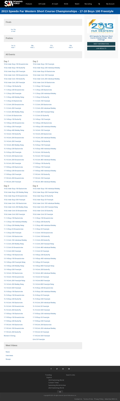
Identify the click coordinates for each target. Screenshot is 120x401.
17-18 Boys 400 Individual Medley (44, 171)
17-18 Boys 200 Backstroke (13, 167)
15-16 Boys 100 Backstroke (13, 291)
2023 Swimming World (56, 388)
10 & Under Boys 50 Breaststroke (15, 196)
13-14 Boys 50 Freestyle (41, 262)
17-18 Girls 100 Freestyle (41, 178)
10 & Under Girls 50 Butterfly (43, 211)
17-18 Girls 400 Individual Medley (44, 182)
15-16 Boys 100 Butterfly (41, 141)
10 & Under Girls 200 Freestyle (14, 82)
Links (73, 375)
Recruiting (88, 4)
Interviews (9, 355)
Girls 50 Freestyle (39, 339)
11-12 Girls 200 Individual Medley (44, 108)
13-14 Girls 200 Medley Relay (14, 284)
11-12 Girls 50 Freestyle (41, 251)
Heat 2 (32, 47)
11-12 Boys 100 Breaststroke (43, 218)
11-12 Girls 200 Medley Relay (14, 244)
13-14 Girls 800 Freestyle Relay (43, 284)
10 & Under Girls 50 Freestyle (43, 214)
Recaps (8, 359)
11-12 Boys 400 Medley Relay (14, 97)
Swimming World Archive (57, 385)
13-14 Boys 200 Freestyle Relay (14, 262)
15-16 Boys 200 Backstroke (13, 149)
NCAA (66, 4)
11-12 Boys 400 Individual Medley (44, 225)
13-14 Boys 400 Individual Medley (44, 258)
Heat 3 (52, 47)
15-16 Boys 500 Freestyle (41, 299)
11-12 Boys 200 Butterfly (41, 222)
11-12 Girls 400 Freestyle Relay (43, 112)
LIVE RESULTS (101, 48)
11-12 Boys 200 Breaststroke (14, 90)
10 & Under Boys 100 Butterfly (14, 68)
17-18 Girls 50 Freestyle (41, 332)
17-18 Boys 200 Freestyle (12, 174)
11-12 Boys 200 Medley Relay (14, 225)
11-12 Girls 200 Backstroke (42, 104)
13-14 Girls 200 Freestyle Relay (14, 280)
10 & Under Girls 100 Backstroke (15, 203)
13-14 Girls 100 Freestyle (41, 130)
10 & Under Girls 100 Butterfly (14, 79)
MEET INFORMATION (101, 44)
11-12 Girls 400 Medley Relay (14, 112)
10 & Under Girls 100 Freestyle (43, 75)
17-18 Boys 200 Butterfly (12, 321)
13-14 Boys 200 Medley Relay (14, 266)
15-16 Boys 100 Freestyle (41, 145)
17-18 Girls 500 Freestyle (41, 336)
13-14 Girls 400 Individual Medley (44, 273)
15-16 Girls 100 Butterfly (41, 152)
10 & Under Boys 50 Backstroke (44, 71)
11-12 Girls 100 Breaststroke (43, 233)
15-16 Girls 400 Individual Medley (44, 160)
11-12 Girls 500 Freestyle (12, 251)
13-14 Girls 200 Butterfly (41, 269)
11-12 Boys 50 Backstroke (13, 101)
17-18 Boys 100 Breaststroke (14, 317)
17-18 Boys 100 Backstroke (13, 314)
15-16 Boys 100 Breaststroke (14, 295)
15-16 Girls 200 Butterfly (12, 310)
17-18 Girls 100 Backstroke (13, 325)
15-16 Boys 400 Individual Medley (44, 149)
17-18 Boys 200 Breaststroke (14, 171)
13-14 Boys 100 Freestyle (41, 119)
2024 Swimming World (56, 380)
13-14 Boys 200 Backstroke (42, 123)
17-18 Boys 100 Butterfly (41, 163)
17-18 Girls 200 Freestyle (12, 182)
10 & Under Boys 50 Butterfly (43, 196)
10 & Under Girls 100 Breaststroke (16, 75)
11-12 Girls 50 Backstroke (13, 115)
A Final (13, 31)
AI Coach (55, 4)
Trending (48, 375)
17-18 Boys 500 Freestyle (41, 321)
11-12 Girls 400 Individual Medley (44, 247)
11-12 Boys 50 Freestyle (41, 229)
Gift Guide (41, 4)
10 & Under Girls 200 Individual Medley (46, 79)
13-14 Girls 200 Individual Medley (44, 138)
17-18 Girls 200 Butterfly (12, 332)
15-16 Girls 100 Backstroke (13, 303)
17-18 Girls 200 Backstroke (42, 325)
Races (8, 352)
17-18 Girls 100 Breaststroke (14, 328)
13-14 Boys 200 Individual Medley (44, 127)
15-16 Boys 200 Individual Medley (44, 291)
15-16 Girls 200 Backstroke (13, 156)
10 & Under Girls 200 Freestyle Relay (45, 207)
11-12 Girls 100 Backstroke (13, 236)
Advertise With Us (111, 399)
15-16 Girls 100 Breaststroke (14, 306)
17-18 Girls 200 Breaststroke (14, 178)
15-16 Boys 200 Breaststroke (43, 288)
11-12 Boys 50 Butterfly (41, 97)
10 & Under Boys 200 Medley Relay (16, 192)
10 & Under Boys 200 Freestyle (14, 71)
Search (68, 375)
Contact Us (78, 399)
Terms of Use (88, 399)
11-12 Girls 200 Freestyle (12, 108)
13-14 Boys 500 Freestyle (12, 269)
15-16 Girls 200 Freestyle (12, 163)
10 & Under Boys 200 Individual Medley (46, 68)
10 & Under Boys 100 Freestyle (43, 64)
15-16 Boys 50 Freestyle (41, 295)
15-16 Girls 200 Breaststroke (14, 160)
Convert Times (53, 383)
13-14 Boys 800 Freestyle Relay (43, 266)
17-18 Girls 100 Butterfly (41, 174)
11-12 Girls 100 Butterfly (41, 236)
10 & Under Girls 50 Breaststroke (15, 211)
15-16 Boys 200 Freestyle (12, 152)
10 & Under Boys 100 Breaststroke (16, 64)
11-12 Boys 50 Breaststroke (13, 229)
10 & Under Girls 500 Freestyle (14, 214)
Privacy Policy (99, 399)
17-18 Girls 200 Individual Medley (44, 328)
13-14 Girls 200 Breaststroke (14, 138)
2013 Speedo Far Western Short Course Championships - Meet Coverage (101, 38)
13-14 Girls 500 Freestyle (12, 288)
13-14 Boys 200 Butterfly (41, 255)
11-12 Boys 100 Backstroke (13, 218)
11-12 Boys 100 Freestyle (41, 86)
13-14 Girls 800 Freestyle (41, 280)
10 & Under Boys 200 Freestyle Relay (45, 192)
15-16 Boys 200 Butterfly (12, 299)
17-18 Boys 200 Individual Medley (44, 314)
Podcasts (29, 4)
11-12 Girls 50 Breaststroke (13, 247)
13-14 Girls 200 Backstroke (42, 134)
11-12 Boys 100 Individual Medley (15, 222)
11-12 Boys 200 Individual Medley (44, 93)
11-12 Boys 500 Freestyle (12, 233)
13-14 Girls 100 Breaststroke (14, 277)
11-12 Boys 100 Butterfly (12, 86)
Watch (77, 4)
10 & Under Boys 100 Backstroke (15, 189)
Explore (49, 377)
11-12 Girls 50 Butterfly (41, 115)
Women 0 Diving (9, 336)
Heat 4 (71, 47)
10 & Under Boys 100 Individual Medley (46, 189)
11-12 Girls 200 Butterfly (41, 240)
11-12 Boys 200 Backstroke (42, 90)
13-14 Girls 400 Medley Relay (14, 145)
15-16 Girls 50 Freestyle (41, 306)
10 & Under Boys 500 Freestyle (14, 200)
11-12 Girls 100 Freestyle (41, 101)
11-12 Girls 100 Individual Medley (15, 240)
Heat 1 (13, 47)
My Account (110, 4)
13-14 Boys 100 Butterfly (12, 119)
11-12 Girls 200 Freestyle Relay (43, 244)
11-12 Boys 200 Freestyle (12, 93)
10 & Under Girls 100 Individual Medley (46, 203)
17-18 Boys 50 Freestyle (41, 317)
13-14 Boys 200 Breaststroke (14, 123)
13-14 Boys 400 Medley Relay (14, 130)
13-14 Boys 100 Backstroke (13, 255)
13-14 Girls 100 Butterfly (12, 134)
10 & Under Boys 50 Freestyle (43, 200)
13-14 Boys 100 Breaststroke (14, 258)
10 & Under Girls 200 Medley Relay (16, 207)
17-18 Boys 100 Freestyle (41, 167)
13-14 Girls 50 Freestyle (41, 277)
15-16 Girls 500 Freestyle (41, 310)
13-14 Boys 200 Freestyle (12, 127)
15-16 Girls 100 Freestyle (41, 156)
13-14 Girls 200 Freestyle (12, 141)
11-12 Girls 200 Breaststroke (14, 104)
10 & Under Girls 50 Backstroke (44, 82)
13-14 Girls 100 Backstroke (13, 273)
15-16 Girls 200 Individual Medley (44, 303)
